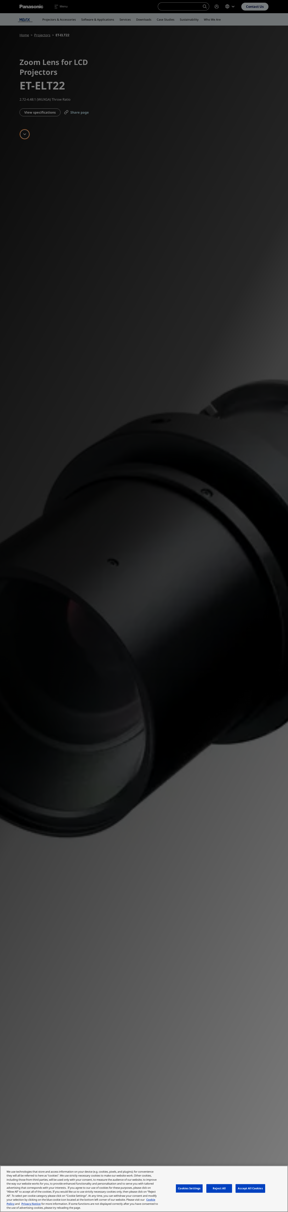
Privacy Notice (31, 1204)
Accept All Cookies (250, 1188)
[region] (144, 1189)
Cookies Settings (189, 1188)
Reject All (219, 1188)
